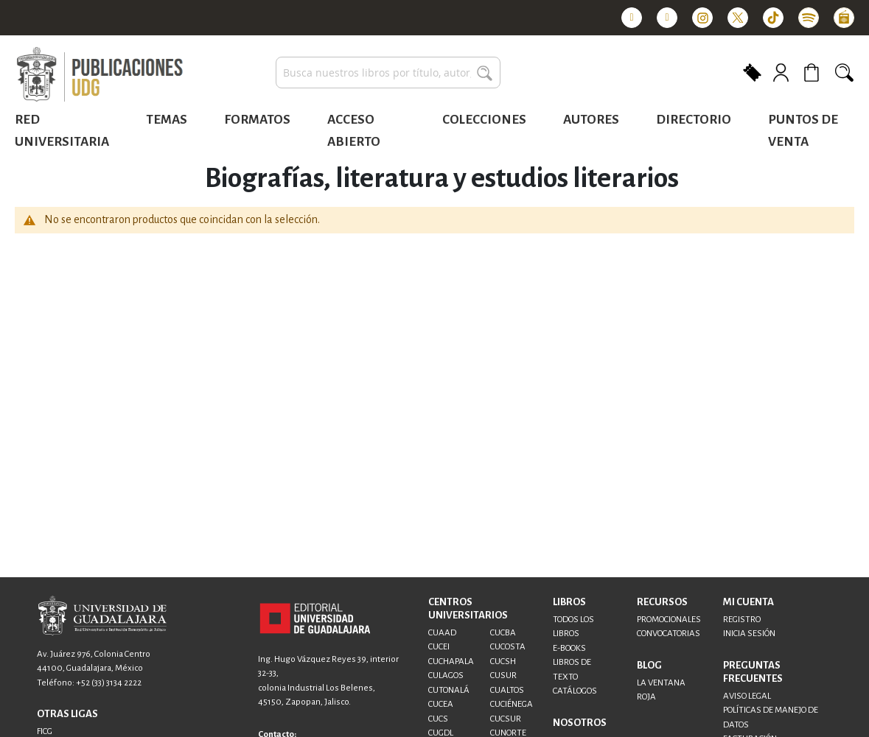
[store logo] (99, 75)
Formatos (257, 120)
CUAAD (442, 633)
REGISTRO (742, 619)
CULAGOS (446, 675)
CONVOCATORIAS (668, 633)
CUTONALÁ (449, 690)
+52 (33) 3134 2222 (109, 683)
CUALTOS (507, 690)
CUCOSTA (508, 647)
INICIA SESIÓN (749, 633)
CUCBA (503, 633)
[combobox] (388, 72)
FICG (44, 731)
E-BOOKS (569, 648)
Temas (166, 120)
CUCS (438, 719)
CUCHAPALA (451, 661)
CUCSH (503, 661)
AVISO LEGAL (747, 696)
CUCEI (439, 647)
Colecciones (484, 120)
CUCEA (440, 704)
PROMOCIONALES (669, 619)
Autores (591, 120)
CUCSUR (505, 719)
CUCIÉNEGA (511, 704)
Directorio (693, 120)
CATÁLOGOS (575, 691)
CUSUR (503, 675)
